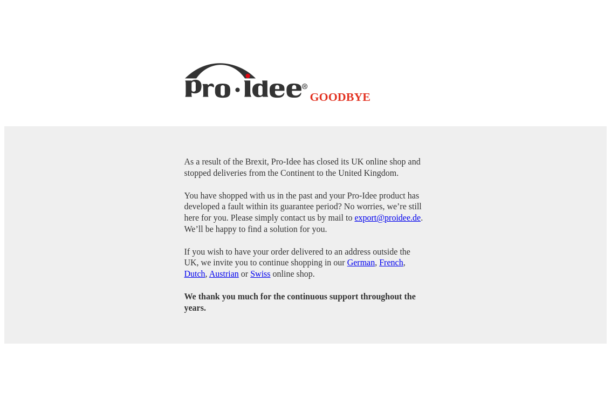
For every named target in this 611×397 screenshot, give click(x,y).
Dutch (194, 273)
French (391, 262)
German (361, 262)
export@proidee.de (387, 217)
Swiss (260, 273)
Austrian (224, 273)
